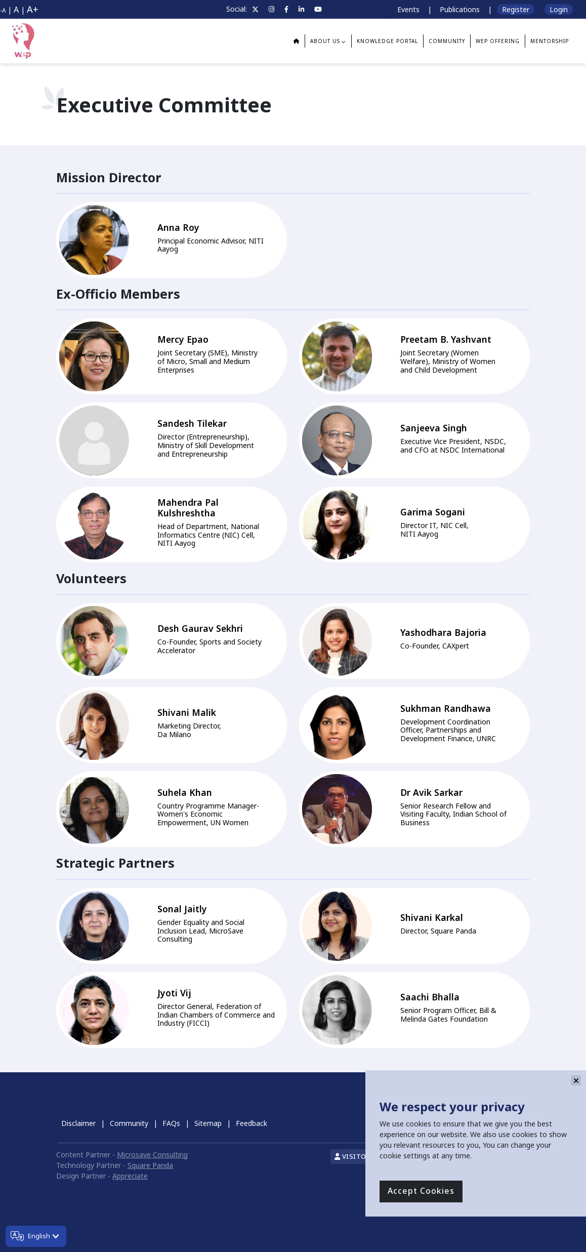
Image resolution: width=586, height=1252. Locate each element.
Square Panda (150, 1165)
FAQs (171, 1123)
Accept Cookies (421, 1191)
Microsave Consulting (152, 1154)
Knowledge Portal (387, 41)
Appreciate (130, 1176)
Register (515, 9)
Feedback (251, 1123)
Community (129, 1123)
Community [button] (447, 41)
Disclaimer (78, 1123)
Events (408, 9)
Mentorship (549, 41)
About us (325, 41)
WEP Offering (498, 41)
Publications (460, 9)
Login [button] (559, 9)
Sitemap (208, 1123)
